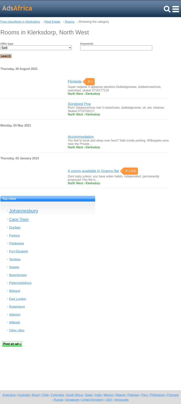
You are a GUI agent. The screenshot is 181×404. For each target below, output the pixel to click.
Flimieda (75, 81)
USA (109, 399)
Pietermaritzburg (20, 283)
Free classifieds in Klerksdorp (20, 21)
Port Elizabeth (18, 251)
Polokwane (16, 243)
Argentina (9, 395)
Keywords (86, 43)
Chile (45, 395)
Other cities (16, 330)
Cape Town (19, 219)
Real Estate (52, 21)
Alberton (14, 314)
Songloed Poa (79, 104)
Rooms (69, 21)
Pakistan (133, 395)
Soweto (14, 267)
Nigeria (120, 395)
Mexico (109, 395)
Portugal (173, 395)
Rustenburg (17, 306)
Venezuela (121, 399)
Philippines (157, 395)
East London (17, 298)
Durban (14, 227)
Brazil (36, 395)
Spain (89, 395)
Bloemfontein (18, 275)
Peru (144, 395)
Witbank (14, 322)
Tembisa (14, 259)
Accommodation (81, 137)
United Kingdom (92, 399)
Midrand (14, 291)
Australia (24, 395)
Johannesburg (23, 210)
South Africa (74, 395)
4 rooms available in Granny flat (93, 171)
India (98, 395)
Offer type (6, 43)
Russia (58, 399)
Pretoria (14, 235)
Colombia (57, 395)
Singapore (72, 399)
